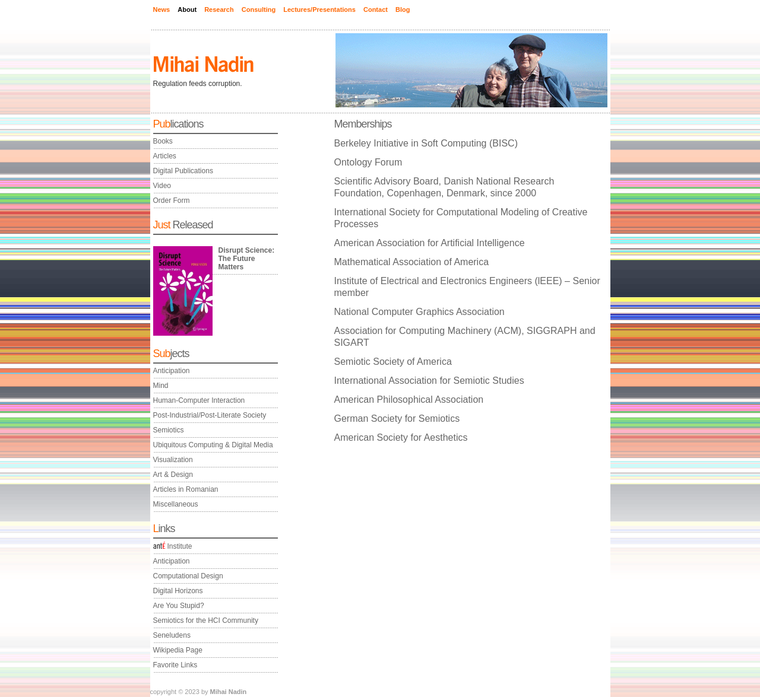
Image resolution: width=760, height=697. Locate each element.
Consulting (259, 9)
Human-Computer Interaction (199, 400)
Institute (172, 546)
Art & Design (173, 474)
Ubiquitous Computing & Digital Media (213, 445)
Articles (164, 156)
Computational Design (188, 576)
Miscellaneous (175, 504)
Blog (402, 9)
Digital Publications (183, 171)
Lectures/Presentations (319, 9)
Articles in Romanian (185, 489)
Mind (161, 385)
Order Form (171, 200)
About (187, 9)
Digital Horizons (178, 591)
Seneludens (172, 635)
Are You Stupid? (178, 605)
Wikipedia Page (177, 650)
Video (162, 186)
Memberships (363, 124)
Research (219, 9)
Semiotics (168, 430)
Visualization (173, 460)
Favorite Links (175, 665)
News (161, 9)
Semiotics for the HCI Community (205, 620)
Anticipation (171, 371)
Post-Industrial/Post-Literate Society (210, 415)
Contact (375, 9)
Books (163, 141)
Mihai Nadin (228, 691)
